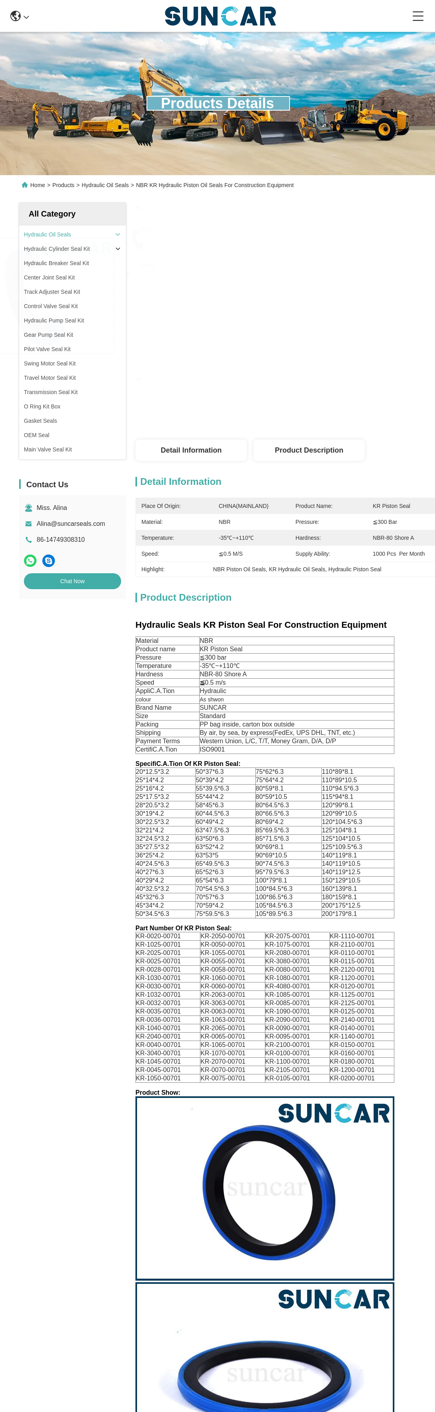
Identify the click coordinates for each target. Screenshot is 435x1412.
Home (37, 185)
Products (63, 185)
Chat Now (72, 581)
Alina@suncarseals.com (71, 523)
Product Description (309, 450)
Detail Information (191, 450)
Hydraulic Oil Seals (105, 185)
